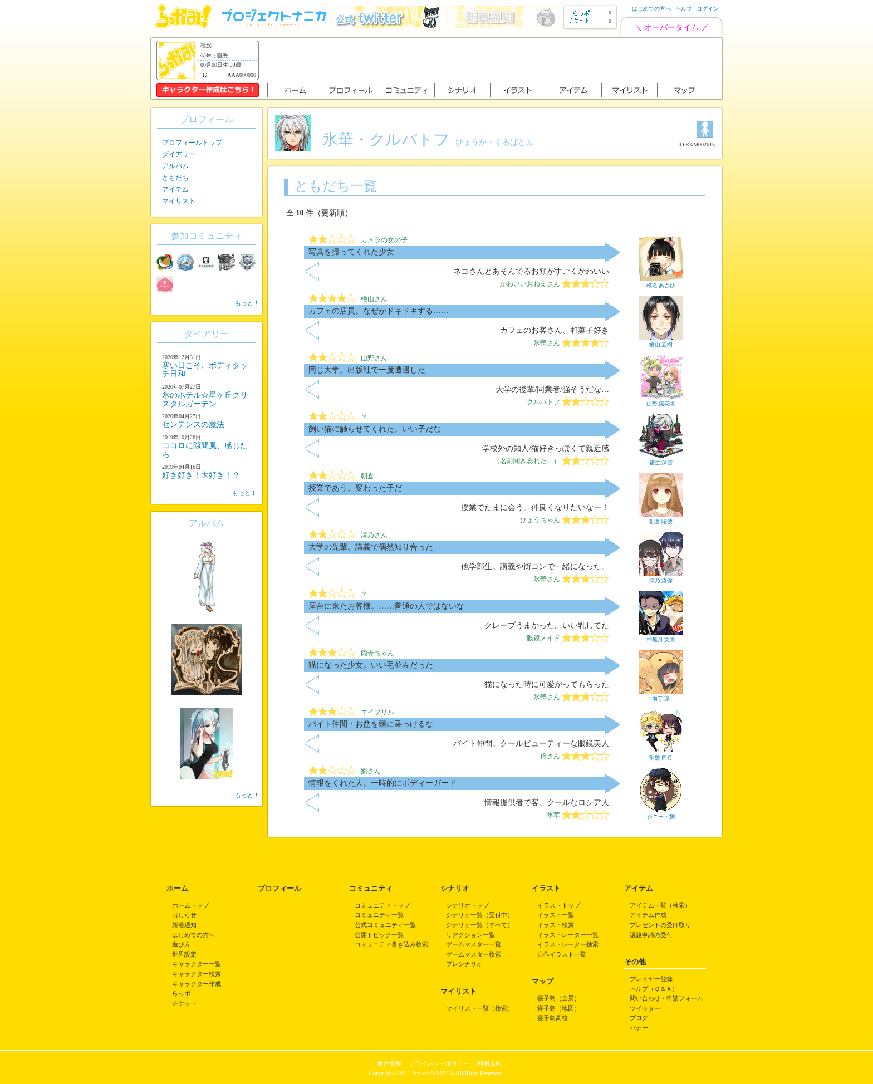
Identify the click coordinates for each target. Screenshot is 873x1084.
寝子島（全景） (558, 998)
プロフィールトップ (192, 142)
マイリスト (178, 201)
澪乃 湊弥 (661, 577)
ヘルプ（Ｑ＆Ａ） (654, 988)
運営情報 (389, 1063)
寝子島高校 (552, 1017)
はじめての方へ (651, 9)
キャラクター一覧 (196, 963)
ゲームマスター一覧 (473, 944)
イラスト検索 (555, 924)
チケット (184, 1003)
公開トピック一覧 (379, 934)
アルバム (175, 166)
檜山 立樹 (661, 341)
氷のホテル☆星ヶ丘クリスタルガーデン (205, 399)
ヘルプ (683, 9)
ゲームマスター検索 (473, 954)
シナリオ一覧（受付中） (479, 914)
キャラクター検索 (196, 973)
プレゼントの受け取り (660, 924)
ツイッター (645, 1008)
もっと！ (247, 303)
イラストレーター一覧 (568, 934)
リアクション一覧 (470, 934)
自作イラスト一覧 (561, 954)
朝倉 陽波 (661, 518)
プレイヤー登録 (651, 978)
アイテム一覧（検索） (660, 905)
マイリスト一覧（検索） (479, 1008)
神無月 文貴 (661, 636)
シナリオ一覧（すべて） (479, 924)
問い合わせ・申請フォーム (666, 998)
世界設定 (184, 954)
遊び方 (181, 944)
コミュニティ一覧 (379, 914)
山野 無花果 (661, 400)
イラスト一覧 (555, 914)
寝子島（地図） (558, 1008)
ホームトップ (190, 905)
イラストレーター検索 (568, 944)
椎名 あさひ (661, 282)
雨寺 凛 (661, 695)
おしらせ (184, 914)
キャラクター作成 (196, 983)
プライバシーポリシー (439, 1063)
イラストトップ (558, 905)
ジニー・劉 (661, 813)
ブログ (639, 1017)
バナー (639, 1027)
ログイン (708, 9)
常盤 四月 (661, 754)
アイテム (175, 189)
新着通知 (184, 924)
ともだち (175, 178)
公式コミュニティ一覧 (385, 924)
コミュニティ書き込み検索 (391, 944)
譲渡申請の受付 (651, 934)
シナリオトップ (467, 905)
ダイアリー (178, 154)
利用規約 (489, 1063)
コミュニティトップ (382, 905)
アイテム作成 (648, 914)
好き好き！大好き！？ (201, 475)
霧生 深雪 (661, 459)
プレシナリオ (464, 963)
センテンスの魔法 (193, 424)
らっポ (181, 993)
